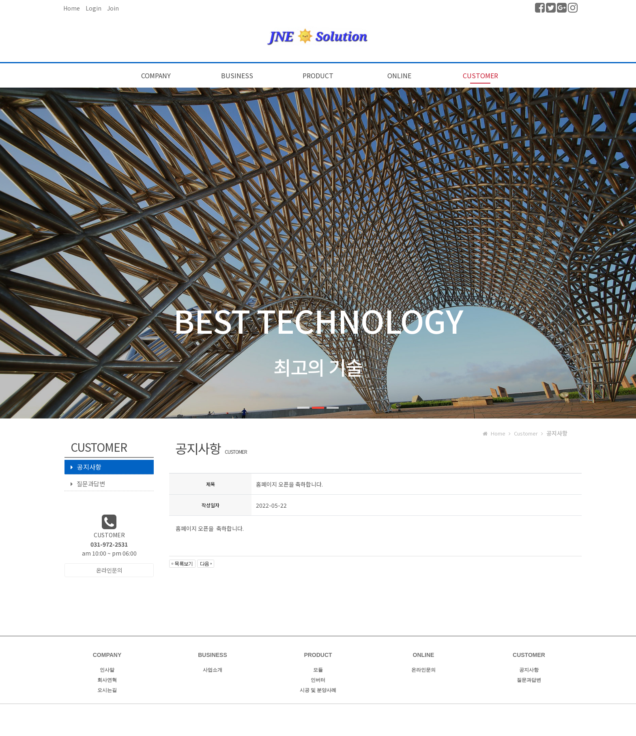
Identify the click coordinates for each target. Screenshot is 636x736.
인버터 (318, 680)
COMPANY (156, 75)
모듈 (318, 670)
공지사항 (86, 467)
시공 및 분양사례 (318, 690)
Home (71, 8)
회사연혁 (107, 680)
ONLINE (399, 75)
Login (93, 8)
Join (113, 8)
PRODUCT (318, 75)
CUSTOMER (480, 75)
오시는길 (107, 690)
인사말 (107, 670)
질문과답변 (88, 483)
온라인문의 (423, 670)
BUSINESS (237, 75)
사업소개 (212, 670)
